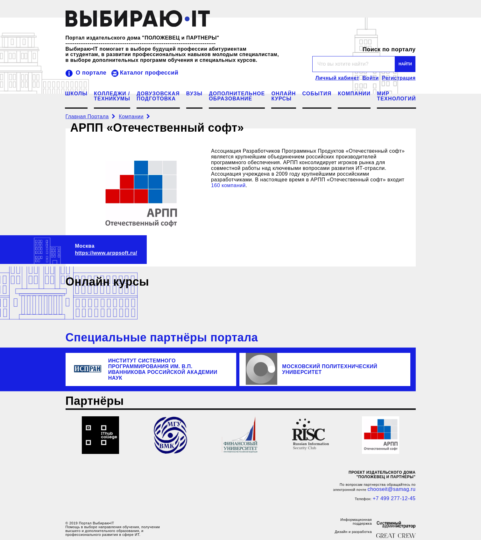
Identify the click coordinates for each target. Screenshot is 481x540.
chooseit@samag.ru (391, 489)
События (317, 93)
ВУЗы (194, 93)
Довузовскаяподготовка (158, 96)
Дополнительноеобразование (237, 96)
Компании (354, 93)
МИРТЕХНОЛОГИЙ (396, 96)
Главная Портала (87, 116)
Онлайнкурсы (283, 96)
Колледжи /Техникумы (112, 96)
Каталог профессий (149, 72)
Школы (76, 93)
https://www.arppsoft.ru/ (106, 253)
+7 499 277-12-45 (394, 498)
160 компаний (228, 185)
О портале (91, 72)
